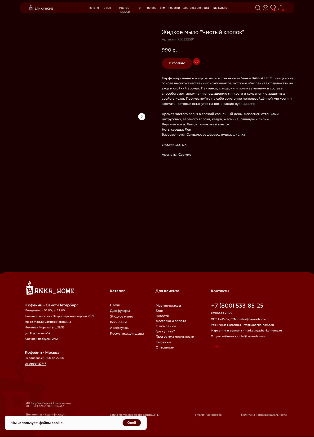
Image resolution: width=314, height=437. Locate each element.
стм (162, 8)
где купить (220, 8)
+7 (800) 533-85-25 (237, 305)
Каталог (117, 290)
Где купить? (165, 331)
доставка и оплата (196, 8)
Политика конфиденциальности (264, 414)
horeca (151, 8)
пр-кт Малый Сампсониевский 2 (48, 321)
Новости (162, 316)
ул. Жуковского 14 (37, 333)
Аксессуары (119, 328)
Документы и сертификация (46, 414)
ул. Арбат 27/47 (35, 363)
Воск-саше (118, 322)
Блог (159, 311)
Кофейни (163, 342)
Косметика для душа (127, 333)
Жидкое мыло (121, 316)
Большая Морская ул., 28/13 (45, 327)
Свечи (115, 305)
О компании (166, 326)
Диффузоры (120, 311)
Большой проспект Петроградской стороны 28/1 (59, 316)
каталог (94, 8)
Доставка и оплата (171, 321)
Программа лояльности (175, 336)
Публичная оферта (208, 414)
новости (174, 8)
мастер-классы (125, 9)
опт (141, 8)
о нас (107, 8)
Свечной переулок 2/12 (41, 338)
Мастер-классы (168, 305)
